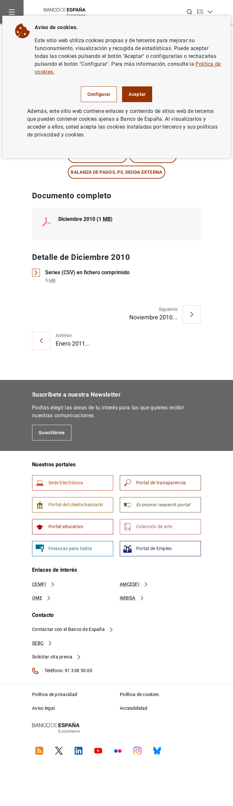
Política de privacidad (54, 694)
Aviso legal (43, 708)
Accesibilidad (134, 708)
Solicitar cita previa (56, 656)
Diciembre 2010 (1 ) (85, 219)
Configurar (99, 94)
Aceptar (137, 94)
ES (205, 12)
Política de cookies (139, 694)
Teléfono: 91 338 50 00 (62, 671)
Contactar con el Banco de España (73, 629)
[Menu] (12, 12)
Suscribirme (52, 432)
